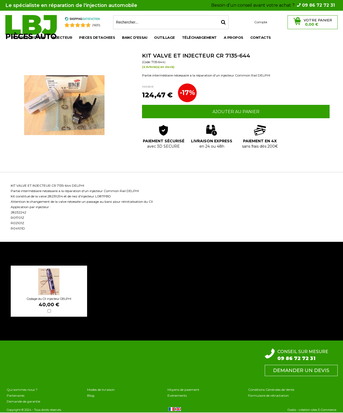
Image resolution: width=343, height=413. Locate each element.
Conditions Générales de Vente (271, 390)
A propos (233, 37)
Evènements (177, 395)
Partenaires (15, 395)
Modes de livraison (101, 390)
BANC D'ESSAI (134, 37)
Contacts (260, 37)
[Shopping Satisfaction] (82, 20)
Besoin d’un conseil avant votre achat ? (273, 5)
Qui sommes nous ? (22, 390)
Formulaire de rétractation (268, 395)
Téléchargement (199, 37)
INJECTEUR (62, 37)
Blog (90, 395)
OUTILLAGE (164, 37)
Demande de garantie (23, 401)
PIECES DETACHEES (97, 37)
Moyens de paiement (183, 390)
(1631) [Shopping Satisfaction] (96, 25)
